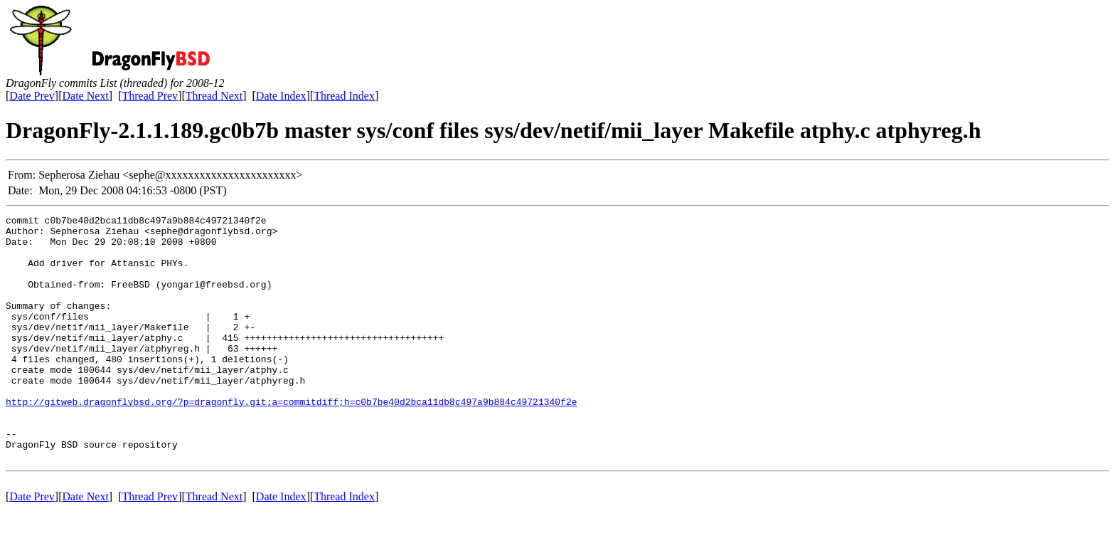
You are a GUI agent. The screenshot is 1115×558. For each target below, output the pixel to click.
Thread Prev (150, 96)
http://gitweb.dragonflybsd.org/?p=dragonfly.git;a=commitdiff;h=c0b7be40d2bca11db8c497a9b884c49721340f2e (291, 439)
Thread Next (214, 96)
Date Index (281, 96)
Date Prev (32, 96)
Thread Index (344, 96)
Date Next (86, 96)
